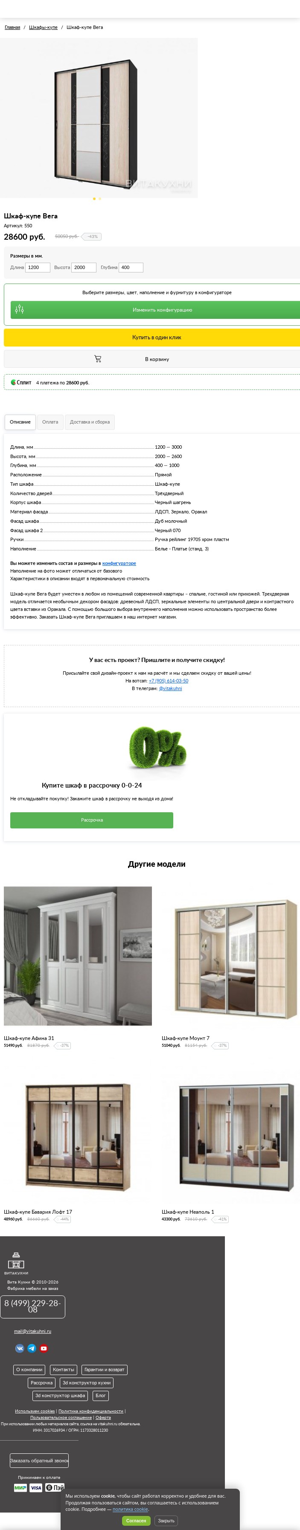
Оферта (103, 1417)
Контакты (63, 1369)
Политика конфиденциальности (90, 1411)
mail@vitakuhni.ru (32, 1331)
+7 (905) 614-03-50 (168, 681)
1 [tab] (94, 199)
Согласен (136, 1521)
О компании (29, 1369)
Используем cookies (35, 1411)
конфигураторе (119, 563)
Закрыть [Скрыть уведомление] (166, 1521)
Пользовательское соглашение (61, 1417)
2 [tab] (100, 199)
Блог (101, 1395)
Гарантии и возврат (104, 1369)
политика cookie (130, 1509)
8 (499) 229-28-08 (32, 1307)
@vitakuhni (170, 688)
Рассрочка (92, 820)
